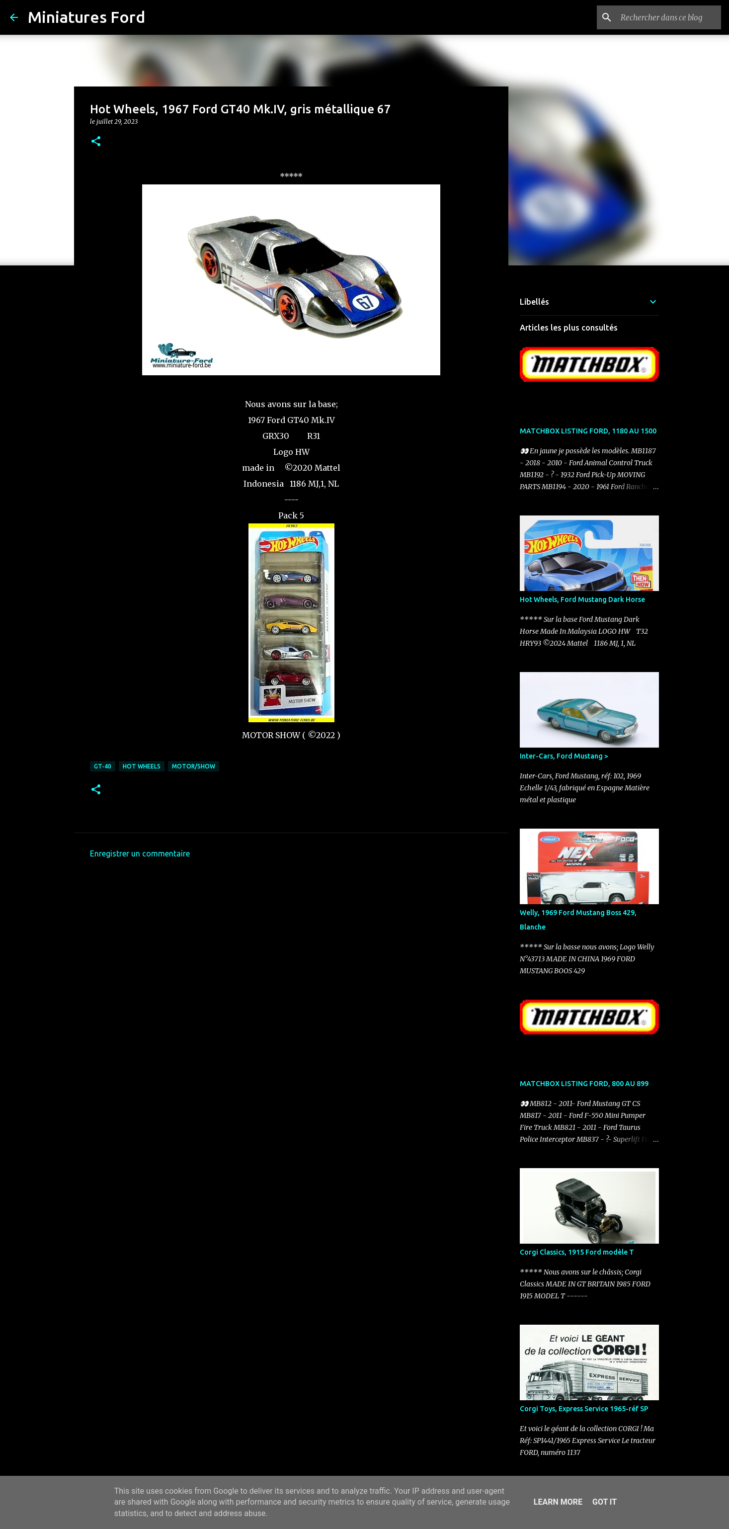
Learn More (558, 1502)
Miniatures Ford (86, 17)
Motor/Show (193, 766)
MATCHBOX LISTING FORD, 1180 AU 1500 (588, 431)
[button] (96, 142)
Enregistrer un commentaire (140, 853)
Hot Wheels (142, 766)
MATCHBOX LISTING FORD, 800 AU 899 (584, 1084)
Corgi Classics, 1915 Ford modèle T (577, 1252)
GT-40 (102, 766)
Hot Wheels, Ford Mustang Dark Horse (582, 599)
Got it (604, 1502)
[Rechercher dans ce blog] (669, 17)
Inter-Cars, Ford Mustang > (564, 756)
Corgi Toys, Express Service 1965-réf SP (584, 1409)
